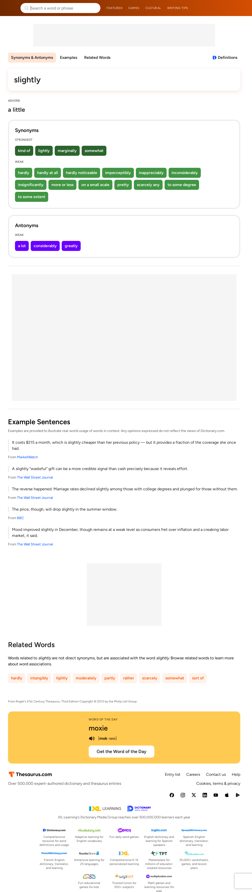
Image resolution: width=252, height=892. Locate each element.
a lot (22, 245)
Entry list (172, 774)
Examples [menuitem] (68, 57)
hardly (23, 172)
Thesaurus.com (11, 8)
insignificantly (30, 184)
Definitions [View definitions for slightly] (227, 57)
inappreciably (151, 172)
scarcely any (148, 184)
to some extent (31, 196)
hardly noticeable (81, 172)
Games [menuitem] (133, 8)
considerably (45, 245)
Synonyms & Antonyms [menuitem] (32, 57)
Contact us (216, 774)
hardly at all (47, 172)
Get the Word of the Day (121, 751)
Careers (193, 774)
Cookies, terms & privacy (218, 783)
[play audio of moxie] (92, 738)
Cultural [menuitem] (153, 8)
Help (236, 774)
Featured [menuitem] (114, 8)
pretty (123, 184)
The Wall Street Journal (35, 477)
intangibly (39, 678)
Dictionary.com (241, 8)
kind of (24, 150)
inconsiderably (185, 172)
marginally (67, 150)
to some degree (182, 184)
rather (128, 678)
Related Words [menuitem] (97, 57)
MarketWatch (27, 457)
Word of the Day (103, 719)
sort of (198, 678)
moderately (86, 678)
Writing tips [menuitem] (177, 8)
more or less (62, 184)
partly (109, 678)
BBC (20, 518)
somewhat (94, 150)
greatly (71, 245)
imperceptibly (118, 172)
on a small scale (95, 184)
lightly (44, 150)
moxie (98, 728)
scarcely (149, 678)
